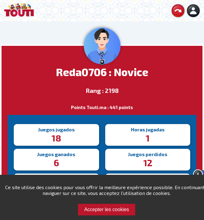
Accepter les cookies (106, 209)
